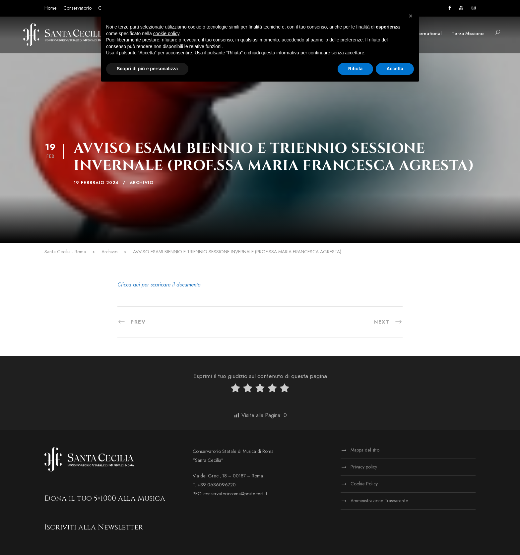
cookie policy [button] (166, 33)
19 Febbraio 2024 (96, 183)
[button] (410, 16)
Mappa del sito (365, 450)
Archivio (142, 183)
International (427, 34)
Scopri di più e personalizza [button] (147, 68)
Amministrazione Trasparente (379, 501)
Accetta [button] (394, 68)
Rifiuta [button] (355, 68)
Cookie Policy (364, 484)
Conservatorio (77, 8)
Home (50, 8)
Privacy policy (364, 467)
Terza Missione (468, 34)
